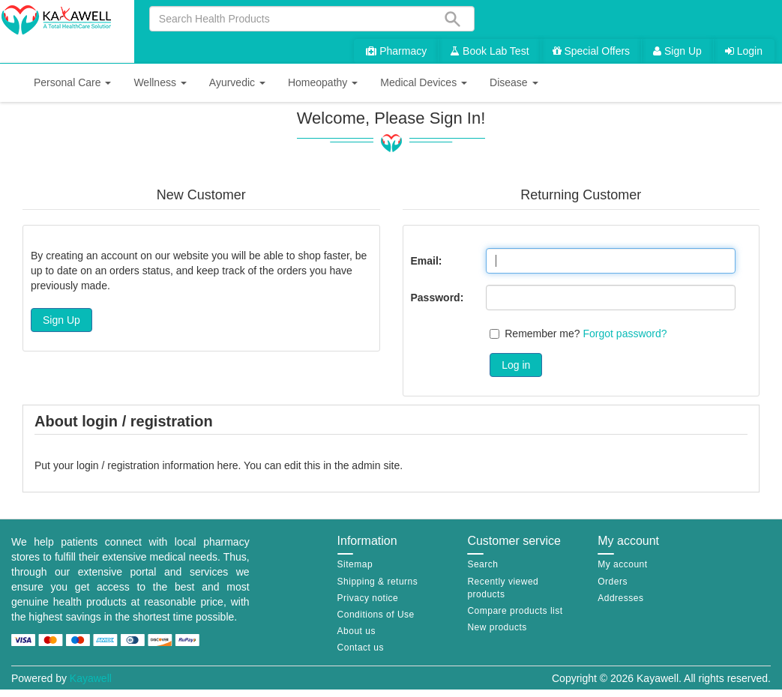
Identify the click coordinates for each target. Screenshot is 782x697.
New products (496, 627)
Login (744, 51)
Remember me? (542, 334)
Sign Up (677, 51)
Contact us (360, 647)
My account (622, 564)
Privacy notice (368, 598)
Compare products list (514, 611)
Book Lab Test (489, 51)
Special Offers (592, 51)
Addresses (620, 598)
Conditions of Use (376, 614)
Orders (613, 581)
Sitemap (355, 564)
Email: (426, 261)
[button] (72, 83)
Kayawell (91, 678)
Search (482, 564)
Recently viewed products (502, 588)
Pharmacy (396, 51)
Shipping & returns (377, 581)
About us (356, 631)
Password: (437, 298)
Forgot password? (625, 334)
